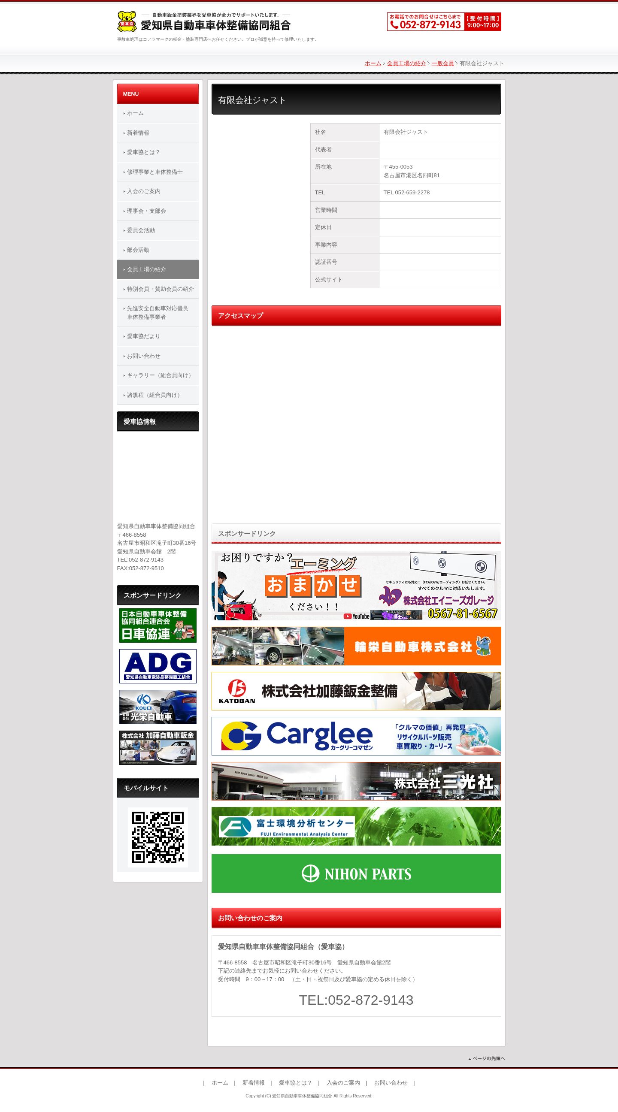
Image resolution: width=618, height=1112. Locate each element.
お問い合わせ (144, 356)
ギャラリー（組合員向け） (160, 375)
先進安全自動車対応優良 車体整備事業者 (160, 312)
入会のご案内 (144, 191)
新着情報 (138, 133)
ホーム (373, 63)
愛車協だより (144, 336)
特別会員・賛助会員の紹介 (160, 289)
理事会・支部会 (146, 211)
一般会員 (443, 63)
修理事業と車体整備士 (155, 172)
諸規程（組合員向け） (155, 395)
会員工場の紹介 (406, 63)
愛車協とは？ (144, 152)
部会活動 (138, 250)
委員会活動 (141, 230)
